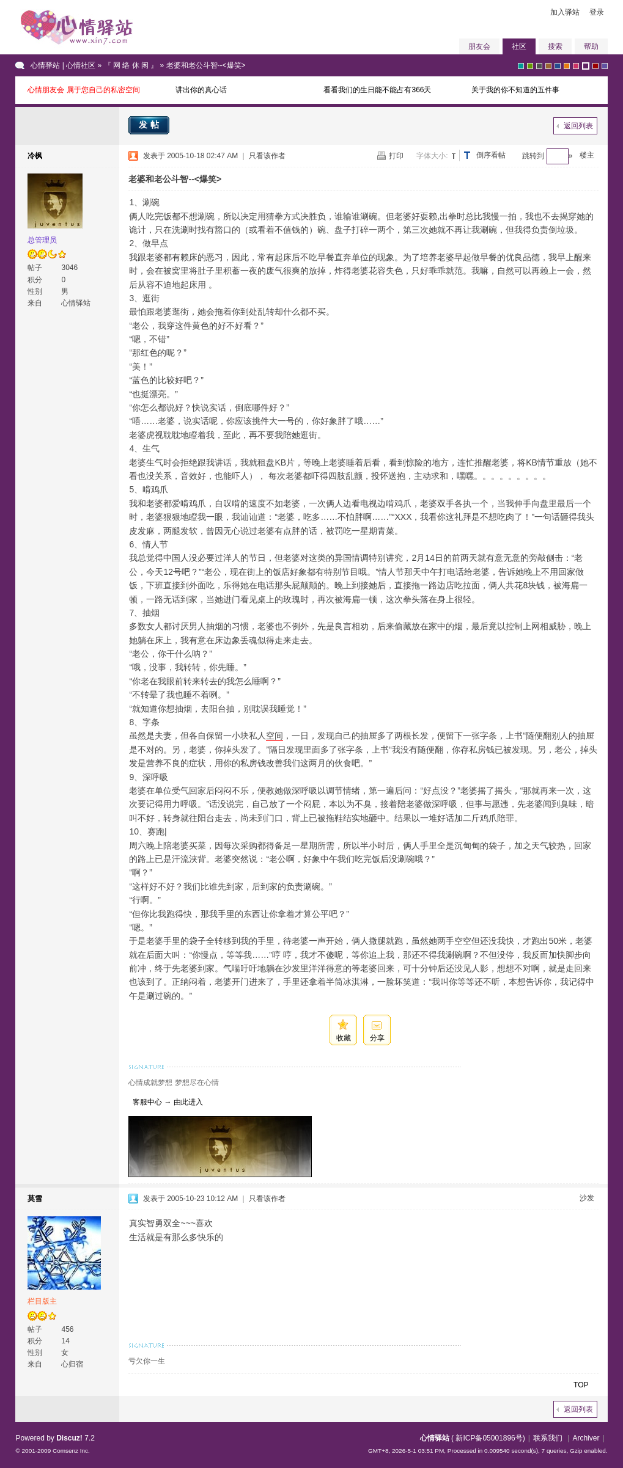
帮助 (591, 46)
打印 (396, 156)
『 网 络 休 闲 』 (131, 65)
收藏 (343, 1038)
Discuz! (69, 1438)
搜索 (555, 46)
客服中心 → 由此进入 (165, 1102)
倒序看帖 (491, 155)
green (530, 66)
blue (558, 66)
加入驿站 (565, 12)
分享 (377, 1038)
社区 (519, 46)
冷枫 (35, 156)
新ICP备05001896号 (488, 1438)
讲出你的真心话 (201, 90)
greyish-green (521, 66)
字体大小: (432, 156)
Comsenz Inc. (71, 1450)
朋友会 (479, 46)
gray (539, 66)
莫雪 (35, 1198)
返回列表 (578, 126)
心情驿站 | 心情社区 (63, 65)
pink (576, 66)
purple (585, 66)
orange (567, 66)
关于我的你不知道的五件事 (515, 90)
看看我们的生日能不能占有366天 (377, 90)
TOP (580, 1385)
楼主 (587, 155)
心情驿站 (434, 1438)
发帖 (150, 125)
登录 (596, 12)
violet (605, 66)
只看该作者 (267, 156)
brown (548, 66)
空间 (274, 735)
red (595, 66)
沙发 (587, 1198)
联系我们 (547, 1438)
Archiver (585, 1438)
